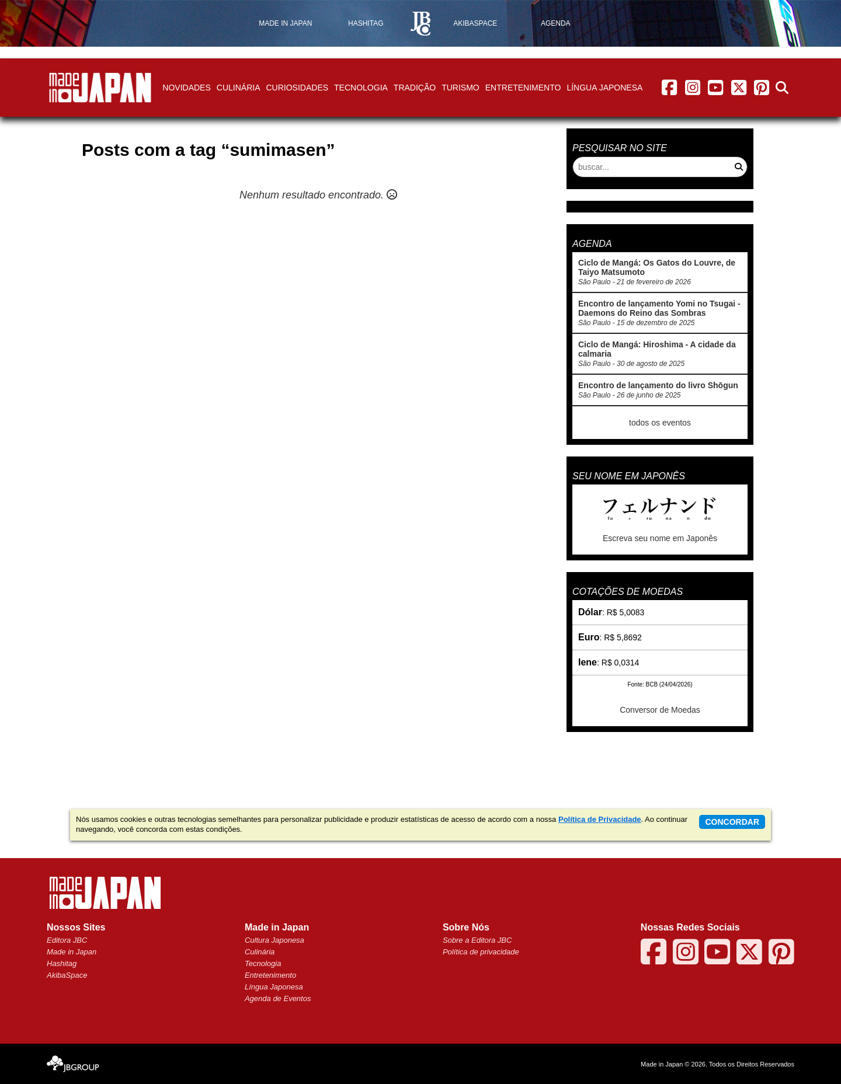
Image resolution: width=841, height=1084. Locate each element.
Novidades (186, 87)
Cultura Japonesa (274, 940)
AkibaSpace (67, 975)
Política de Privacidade (599, 819)
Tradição (415, 87)
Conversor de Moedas (660, 709)
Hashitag (62, 963)
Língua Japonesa (604, 87)
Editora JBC (67, 940)
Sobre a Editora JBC (477, 940)
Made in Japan (71, 951)
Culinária (238, 87)
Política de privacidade (481, 951)
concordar (732, 822)
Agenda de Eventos (278, 998)
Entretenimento (523, 87)
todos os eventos (660, 422)
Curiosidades (297, 87)
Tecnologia (361, 87)
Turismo (460, 87)
